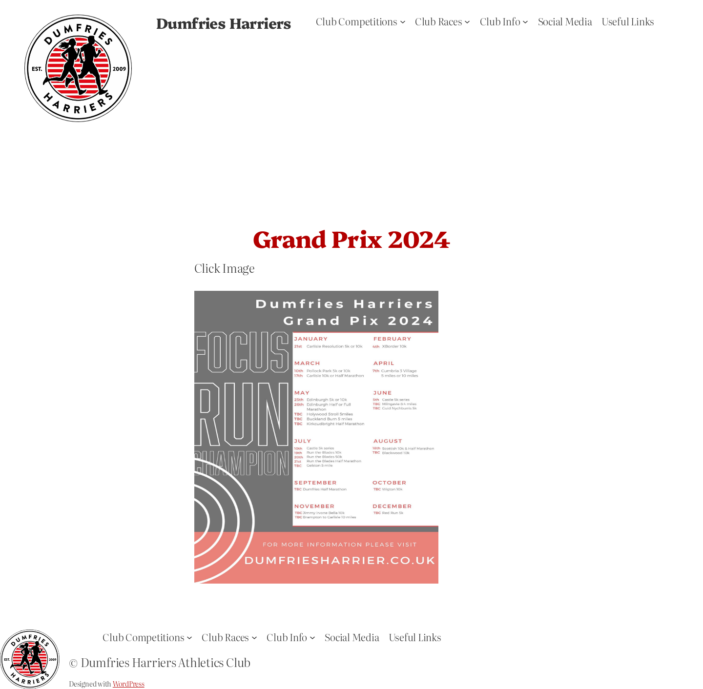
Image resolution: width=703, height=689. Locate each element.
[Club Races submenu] (467, 21)
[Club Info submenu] (525, 21)
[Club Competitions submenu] (403, 21)
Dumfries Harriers (223, 22)
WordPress (129, 684)
